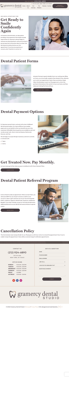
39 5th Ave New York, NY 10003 (17, 256)
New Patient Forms (43, 89)
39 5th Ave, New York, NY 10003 (41, 4)
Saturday (11, 274)
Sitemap (27, 307)
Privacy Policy (34, 307)
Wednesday (11, 268)
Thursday (11, 270)
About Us (28, 6)
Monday (10, 264)
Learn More (10, 170)
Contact (49, 6)
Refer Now (10, 210)
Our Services (33, 6)
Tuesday (11, 266)
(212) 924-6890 (35, 1)
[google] (13, 280)
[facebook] (17, 280)
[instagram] (21, 280)
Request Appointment (60, 6)
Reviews (44, 6)
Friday (10, 272)
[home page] (11, 6)
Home (23, 6)
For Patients (39, 6)
